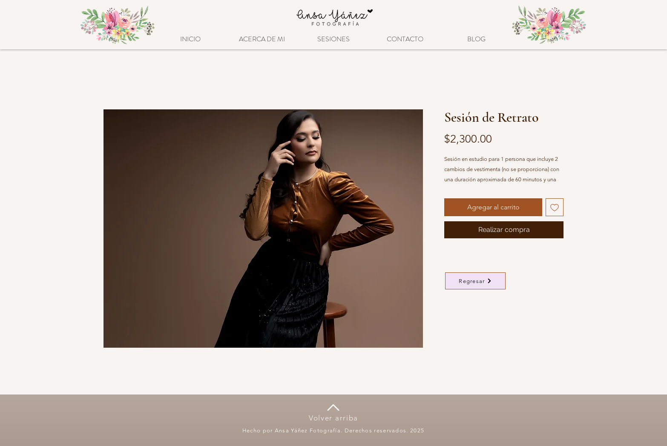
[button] (333, 35)
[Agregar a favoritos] (555, 207)
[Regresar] (475, 280)
